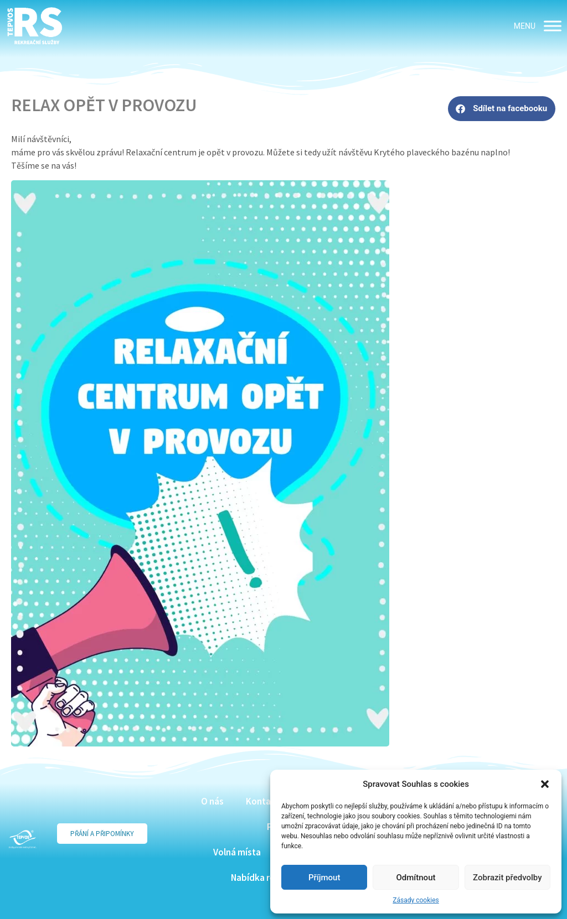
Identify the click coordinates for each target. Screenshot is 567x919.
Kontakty (265, 801)
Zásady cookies (416, 900)
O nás (212, 801)
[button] (544, 784)
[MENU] (552, 25)
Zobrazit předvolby (507, 878)
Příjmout (324, 878)
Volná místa (237, 852)
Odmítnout (416, 878)
